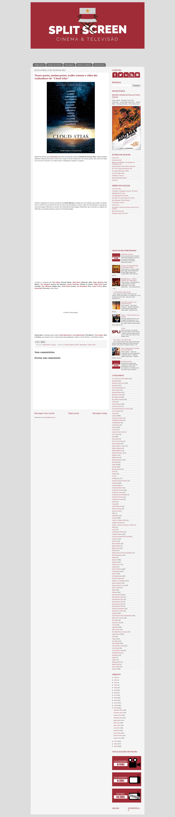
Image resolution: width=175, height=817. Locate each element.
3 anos (123, 328)
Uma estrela (115, 648)
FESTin (114, 474)
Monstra (114, 550)
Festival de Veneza (117, 499)
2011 (115, 741)
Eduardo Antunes (117, 459)
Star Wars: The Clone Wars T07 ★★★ (123, 198)
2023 (115, 680)
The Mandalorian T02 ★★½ (120, 195)
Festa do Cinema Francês (119, 480)
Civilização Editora (117, 420)
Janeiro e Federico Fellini (119, 520)
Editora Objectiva (117, 448)
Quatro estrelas (116, 583)
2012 (115, 708)
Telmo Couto (115, 629)
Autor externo (116, 390)
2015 (115, 700)
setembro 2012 (118, 717)
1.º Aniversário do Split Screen (122, 292)
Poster (77, 344)
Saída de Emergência (118, 608)
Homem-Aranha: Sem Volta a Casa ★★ (123, 166)
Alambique (115, 381)
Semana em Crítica (117, 611)
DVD (113, 436)
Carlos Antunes (116, 404)
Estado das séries (126, 361)
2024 (115, 677)
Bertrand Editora (117, 392)
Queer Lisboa (116, 587)
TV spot (114, 624)
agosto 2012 (117, 720)
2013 (115, 705)
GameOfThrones (117, 506)
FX (113, 476)
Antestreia (115, 385)
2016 (115, 697)
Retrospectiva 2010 (117, 597)
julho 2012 (117, 722)
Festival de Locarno (118, 492)
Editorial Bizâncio (117, 450)
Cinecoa (114, 413)
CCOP (114, 401)
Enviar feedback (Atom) (48, 417)
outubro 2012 (118, 715)
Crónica (114, 429)
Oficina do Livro (116, 564)
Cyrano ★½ (115, 157)
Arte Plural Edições (117, 387)
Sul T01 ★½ (115, 205)
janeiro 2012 (117, 738)
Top (113, 636)
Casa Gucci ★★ (117, 160)
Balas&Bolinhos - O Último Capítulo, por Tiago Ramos (129, 279)
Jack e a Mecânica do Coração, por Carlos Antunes (130, 348)
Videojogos (115, 655)
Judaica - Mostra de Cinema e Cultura (123, 525)
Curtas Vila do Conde (118, 432)
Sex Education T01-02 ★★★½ (121, 200)
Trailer (89, 344)
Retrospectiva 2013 (117, 604)
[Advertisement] (73, 54)
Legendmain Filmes (118, 532)
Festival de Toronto (117, 497)
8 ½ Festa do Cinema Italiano (120, 378)
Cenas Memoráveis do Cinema (121, 408)
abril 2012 (117, 730)
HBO (113, 513)
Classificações (116, 422)
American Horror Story (118, 383)
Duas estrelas (116, 443)
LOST (114, 529)
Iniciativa (114, 518)
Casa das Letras (117, 406)
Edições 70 (115, 455)
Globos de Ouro (116, 508)
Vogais (114, 657)
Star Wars (115, 620)
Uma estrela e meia (117, 650)
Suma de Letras (116, 622)
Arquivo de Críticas (54, 65)
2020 (115, 687)
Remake (114, 592)
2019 (115, 690)
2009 (115, 746)
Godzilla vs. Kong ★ (118, 175)
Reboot (114, 590)
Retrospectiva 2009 (117, 594)
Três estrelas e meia (118, 645)
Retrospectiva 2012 (117, 601)
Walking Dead (116, 662)
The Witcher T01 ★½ (118, 202)
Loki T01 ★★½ (116, 188)
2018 (115, 692)
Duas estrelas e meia (118, 446)
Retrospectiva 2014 (117, 606)
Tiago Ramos (83, 344)
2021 (115, 685)
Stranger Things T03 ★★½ (120, 213)
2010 (115, 744)
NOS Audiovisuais (117, 555)
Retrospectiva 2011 (117, 599)
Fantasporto (115, 478)
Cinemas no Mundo (117, 418)
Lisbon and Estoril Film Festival (121, 536)
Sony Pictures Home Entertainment (122, 615)
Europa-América (117, 469)
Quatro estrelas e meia (118, 585)
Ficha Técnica (99, 65)
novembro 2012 (118, 712)
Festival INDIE (116, 485)
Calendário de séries (127, 254)
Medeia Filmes (116, 546)
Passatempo (115, 571)
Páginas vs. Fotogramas (119, 580)
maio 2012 (117, 728)
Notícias (72, 344)
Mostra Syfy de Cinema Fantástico (122, 552)
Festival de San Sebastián (119, 494)
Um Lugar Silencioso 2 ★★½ (120, 171)
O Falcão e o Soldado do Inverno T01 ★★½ (125, 191)
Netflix (114, 557)
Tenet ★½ (115, 180)
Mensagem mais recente (44, 413)
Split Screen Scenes (118, 618)
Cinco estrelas (116, 411)
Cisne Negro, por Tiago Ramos (122, 339)
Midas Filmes (116, 548)
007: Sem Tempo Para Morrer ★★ (122, 168)
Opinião (114, 566)
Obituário (114, 562)
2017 (115, 695)
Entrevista (115, 462)
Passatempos (69, 65)
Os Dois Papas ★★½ (118, 173)
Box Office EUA (116, 397)
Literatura (115, 539)
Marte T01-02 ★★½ (118, 211)
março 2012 (117, 733)
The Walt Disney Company (120, 632)
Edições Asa (115, 457)
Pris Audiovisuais (117, 576)
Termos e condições (84, 65)
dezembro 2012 (118, 710)
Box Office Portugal (117, 399)
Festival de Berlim (117, 487)
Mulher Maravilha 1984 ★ (119, 178)
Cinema (66, 344)
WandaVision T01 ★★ (118, 193)
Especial (114, 464)
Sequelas (115, 613)
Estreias (114, 467)
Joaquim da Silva (117, 522)
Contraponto (115, 425)
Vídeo (94, 344)
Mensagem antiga (99, 413)
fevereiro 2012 (118, 735)
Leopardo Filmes (117, 534)
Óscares (114, 669)
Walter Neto (115, 664)
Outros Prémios (116, 569)
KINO (113, 527)
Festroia (114, 501)
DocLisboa (115, 439)
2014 (115, 703)
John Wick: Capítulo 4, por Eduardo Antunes (128, 302)
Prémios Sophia (116, 578)
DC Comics (115, 434)
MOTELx (114, 541)
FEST (113, 471)
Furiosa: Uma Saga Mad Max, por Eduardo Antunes (129, 266)
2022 (115, 682)
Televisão (115, 627)
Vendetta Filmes (117, 652)
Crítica (114, 427)
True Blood (115, 641)
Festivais (114, 483)
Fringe (114, 504)
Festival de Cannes (117, 490)
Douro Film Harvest (117, 441)
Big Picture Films (117, 394)
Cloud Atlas (54, 157)
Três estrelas (116, 643)
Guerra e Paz (116, 511)
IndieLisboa (115, 515)
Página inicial (39, 65)
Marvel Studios (116, 543)
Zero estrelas (116, 666)
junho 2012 (117, 725)
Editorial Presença (117, 453)
